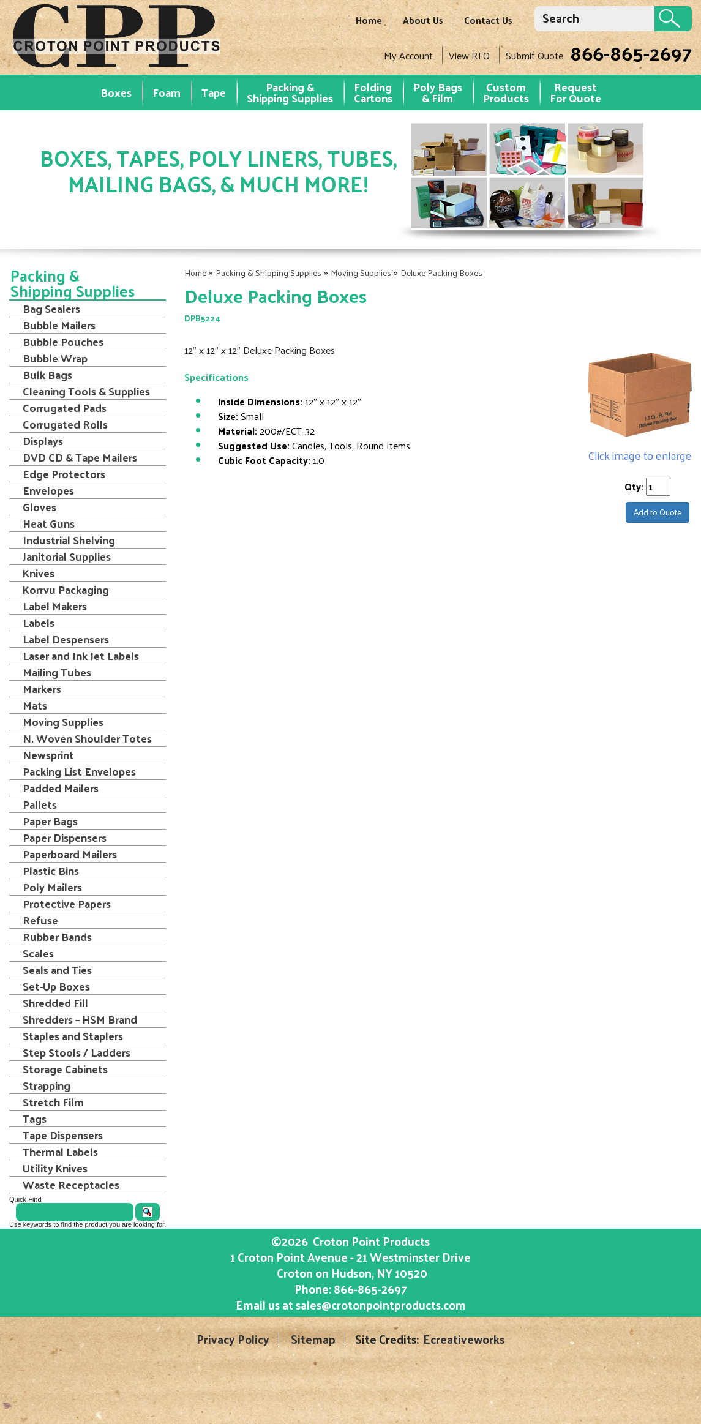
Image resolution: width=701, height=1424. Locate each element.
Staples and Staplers (73, 1036)
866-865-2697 (631, 52)
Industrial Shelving (69, 540)
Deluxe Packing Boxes (441, 272)
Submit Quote (534, 55)
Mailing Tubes (57, 672)
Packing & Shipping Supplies (290, 92)
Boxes (116, 92)
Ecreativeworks (463, 1339)
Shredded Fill (55, 1003)
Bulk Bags (47, 374)
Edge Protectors (64, 474)
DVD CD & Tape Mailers (80, 457)
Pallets (40, 804)
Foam (166, 92)
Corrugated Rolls (65, 424)
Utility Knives (55, 1168)
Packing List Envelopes (79, 771)
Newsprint (48, 755)
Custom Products (506, 92)
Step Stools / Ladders (76, 1052)
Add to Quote (657, 512)
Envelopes (48, 490)
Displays (43, 441)
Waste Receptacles (71, 1184)
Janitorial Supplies (67, 556)
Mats (35, 705)
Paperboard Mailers (70, 854)
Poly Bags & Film (437, 92)
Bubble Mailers (59, 325)
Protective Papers (67, 903)
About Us (423, 19)
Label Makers (55, 606)
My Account (408, 55)
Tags (35, 1118)
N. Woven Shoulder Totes (87, 738)
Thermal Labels (60, 1151)
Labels (38, 622)
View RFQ (469, 55)
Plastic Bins (51, 870)
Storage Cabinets (65, 1069)
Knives (38, 573)
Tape (213, 92)
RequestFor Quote (575, 92)
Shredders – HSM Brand (80, 1019)
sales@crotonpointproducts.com (381, 1304)
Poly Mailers (52, 887)
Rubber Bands (57, 936)
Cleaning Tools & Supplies (86, 391)
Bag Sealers (51, 308)
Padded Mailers (61, 788)
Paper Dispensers (65, 837)
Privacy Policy (233, 1339)
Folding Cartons (373, 92)
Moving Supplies (361, 272)
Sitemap (313, 1339)
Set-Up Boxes (56, 986)
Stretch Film (53, 1102)
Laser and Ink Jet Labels (81, 655)
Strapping (46, 1085)
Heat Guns (49, 523)
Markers (42, 688)
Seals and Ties (57, 969)
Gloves (39, 507)
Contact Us (488, 19)
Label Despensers (66, 639)
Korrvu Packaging (66, 589)
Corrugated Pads (65, 407)
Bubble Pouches (63, 341)
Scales (38, 953)
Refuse (40, 920)
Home (369, 19)
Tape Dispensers (63, 1135)
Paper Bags (50, 821)
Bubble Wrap (55, 358)
